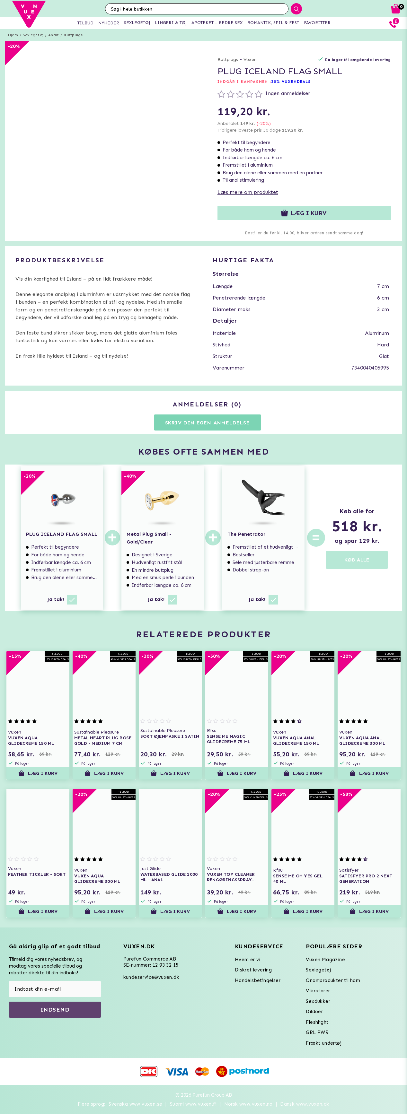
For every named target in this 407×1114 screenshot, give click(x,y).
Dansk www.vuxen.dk (304, 1104)
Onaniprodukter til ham (333, 980)
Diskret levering (253, 970)
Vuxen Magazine (325, 959)
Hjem (13, 35)
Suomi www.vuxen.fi (193, 1104)
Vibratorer (318, 991)
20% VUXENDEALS (291, 81)
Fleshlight (317, 1022)
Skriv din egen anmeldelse (207, 423)
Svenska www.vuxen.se (135, 1104)
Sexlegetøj (33, 35)
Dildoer (314, 1011)
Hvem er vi (248, 959)
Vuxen (250, 59)
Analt (53, 35)
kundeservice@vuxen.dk (151, 977)
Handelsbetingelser (257, 980)
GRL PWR (317, 1032)
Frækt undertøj (323, 1043)
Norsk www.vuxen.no (248, 1104)
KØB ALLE (356, 560)
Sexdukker (318, 1001)
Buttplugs (73, 35)
